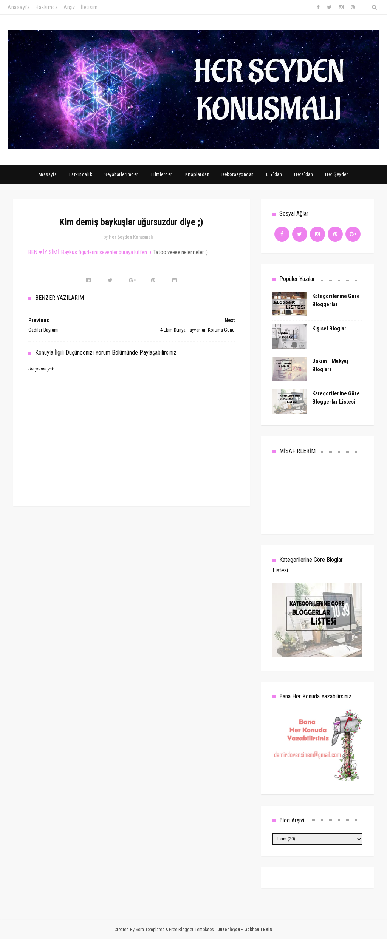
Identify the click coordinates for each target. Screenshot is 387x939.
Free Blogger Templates (191, 929)
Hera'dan (303, 174)
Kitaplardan (197, 174)
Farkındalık (81, 174)
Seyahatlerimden (121, 174)
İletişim (89, 7)
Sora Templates (150, 929)
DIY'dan (274, 174)
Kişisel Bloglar (329, 328)
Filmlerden (162, 174)
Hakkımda (47, 7)
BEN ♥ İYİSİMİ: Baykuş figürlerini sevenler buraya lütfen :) (89, 252)
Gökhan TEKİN (258, 929)
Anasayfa (19, 7)
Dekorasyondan (237, 174)
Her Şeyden (337, 174)
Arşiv (69, 7)
